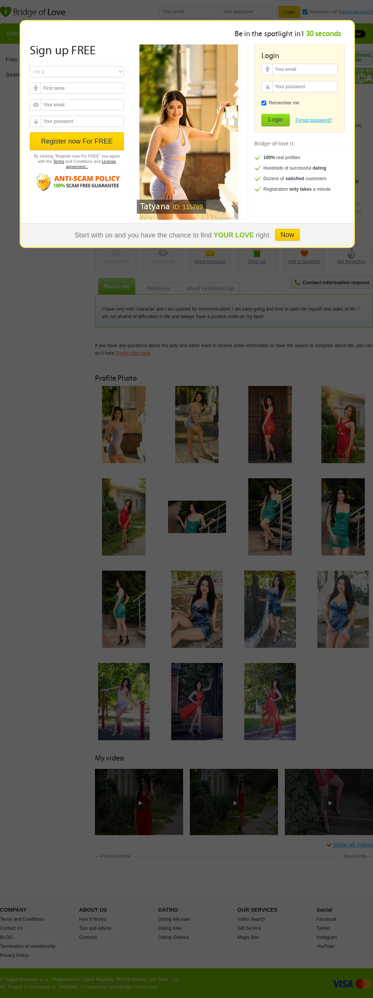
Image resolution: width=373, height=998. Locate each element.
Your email (36, 88)
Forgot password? (313, 120)
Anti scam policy (77, 182)
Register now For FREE (77, 141)
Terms (58, 161)
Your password (36, 121)
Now (287, 235)
